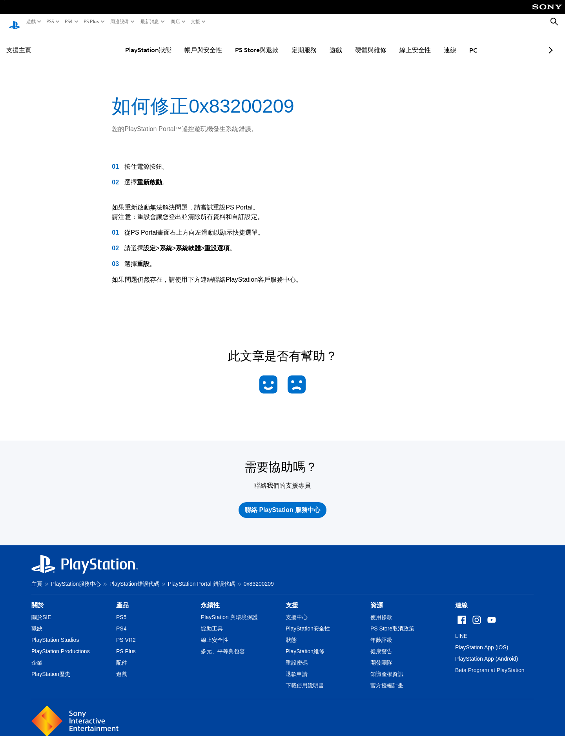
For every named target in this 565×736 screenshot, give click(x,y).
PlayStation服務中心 (76, 576)
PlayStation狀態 (129, 42)
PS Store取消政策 (392, 621)
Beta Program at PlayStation (490, 662)
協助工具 (212, 621)
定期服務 (284, 42)
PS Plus (91, 21)
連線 (430, 42)
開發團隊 (381, 655)
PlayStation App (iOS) (481, 640)
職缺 (36, 621)
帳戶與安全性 (183, 42)
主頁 (36, 576)
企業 (36, 655)
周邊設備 (119, 21)
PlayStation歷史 (50, 666)
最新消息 (149, 21)
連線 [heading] (461, 597)
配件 (121, 655)
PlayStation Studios (55, 632)
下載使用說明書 (305, 678)
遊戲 (31, 21)
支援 (195, 21)
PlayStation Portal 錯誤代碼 (201, 576)
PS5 (50, 21)
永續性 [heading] (210, 597)
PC (453, 43)
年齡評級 (381, 632)
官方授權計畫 (386, 678)
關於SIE (41, 610)
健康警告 (381, 644)
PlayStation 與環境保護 (229, 610)
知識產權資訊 (386, 666)
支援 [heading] (292, 597)
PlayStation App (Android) (486, 651)
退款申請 (297, 666)
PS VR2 (126, 632)
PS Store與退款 (237, 42)
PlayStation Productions (60, 644)
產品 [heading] (122, 597)
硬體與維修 (351, 42)
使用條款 (381, 610)
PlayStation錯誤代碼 (134, 576)
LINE (461, 628)
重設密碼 (297, 655)
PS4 (69, 21)
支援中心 (297, 610)
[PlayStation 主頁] (14, 22)
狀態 (291, 632)
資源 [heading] (376, 597)
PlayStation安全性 (308, 621)
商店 (175, 21)
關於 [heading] (37, 597)
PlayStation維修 (305, 644)
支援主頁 (18, 42)
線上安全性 (395, 42)
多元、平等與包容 (223, 644)
